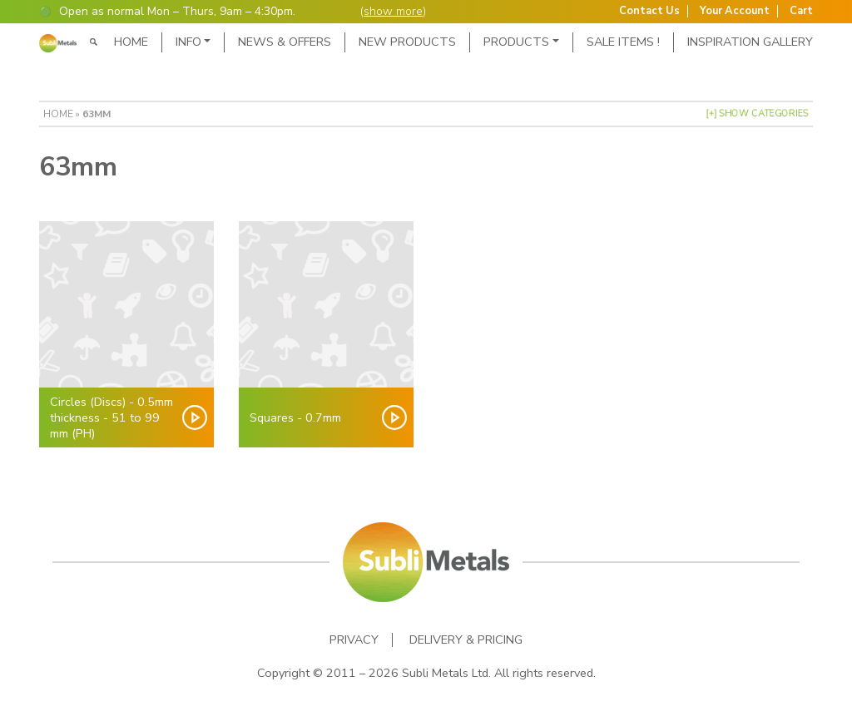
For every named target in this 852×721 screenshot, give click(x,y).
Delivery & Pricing (466, 640)
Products (516, 41)
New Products (407, 41)
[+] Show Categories (757, 113)
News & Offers (284, 41)
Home (131, 41)
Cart (801, 11)
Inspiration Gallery (750, 41)
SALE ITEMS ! (623, 41)
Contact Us (649, 11)
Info (188, 41)
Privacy (354, 640)
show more (393, 11)
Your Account (735, 11)
